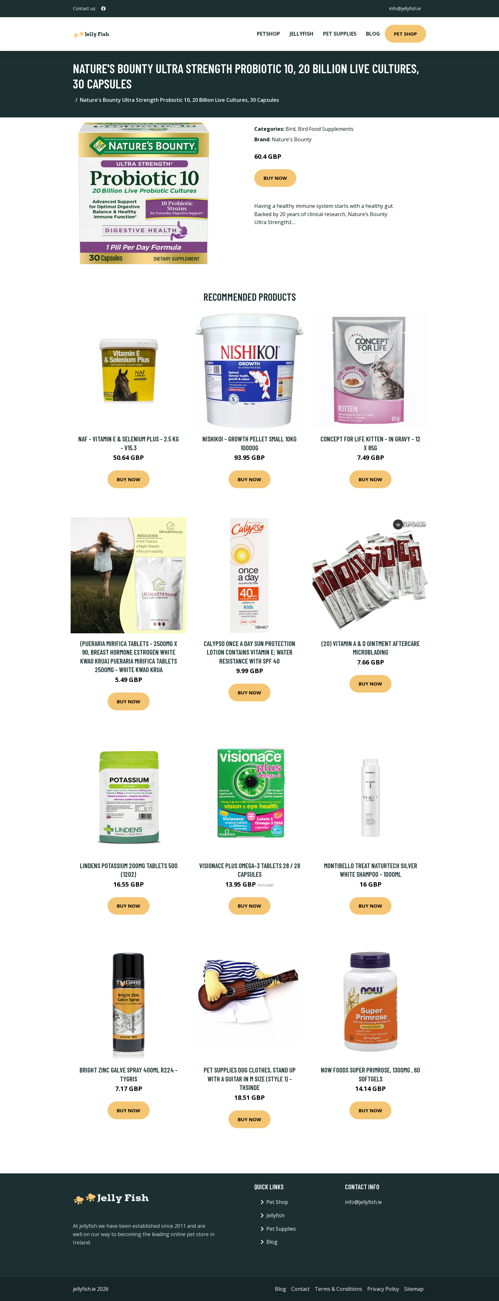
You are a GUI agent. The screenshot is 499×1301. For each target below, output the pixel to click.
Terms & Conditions (338, 1288)
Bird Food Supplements (326, 128)
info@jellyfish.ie (405, 8)
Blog (373, 33)
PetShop (268, 33)
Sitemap (414, 1288)
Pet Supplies (339, 33)
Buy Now (275, 178)
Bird (290, 128)
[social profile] (103, 9)
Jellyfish (301, 33)
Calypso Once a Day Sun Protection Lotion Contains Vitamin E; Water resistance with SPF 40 (249, 652)
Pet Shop (405, 34)
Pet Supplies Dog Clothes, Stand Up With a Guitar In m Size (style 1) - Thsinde (250, 1078)
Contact (300, 1288)
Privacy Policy (383, 1288)
